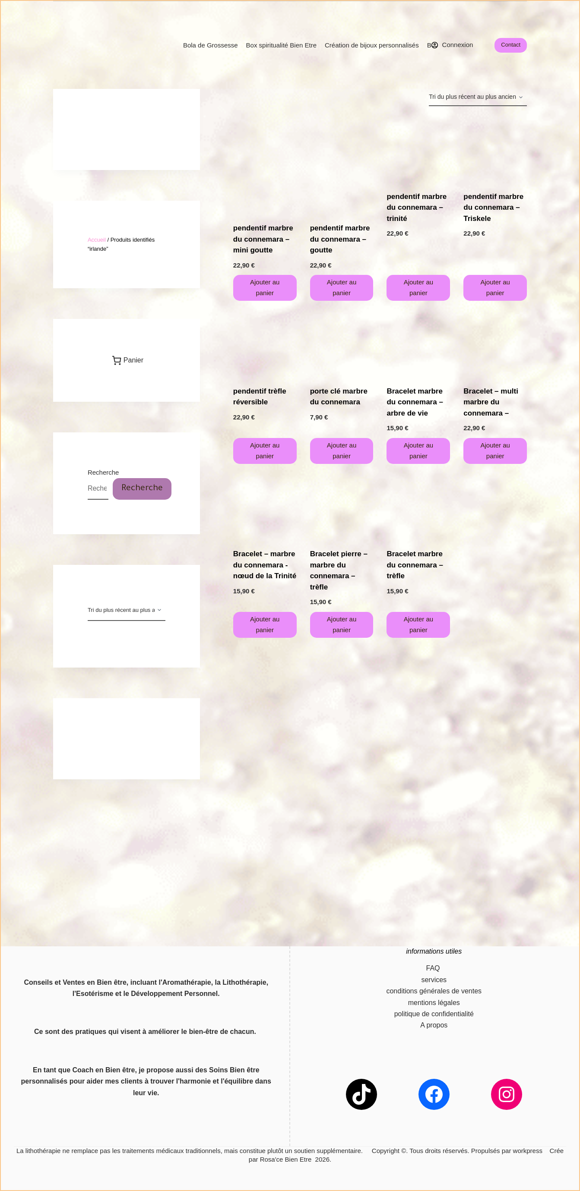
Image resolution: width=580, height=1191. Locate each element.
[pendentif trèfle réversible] (265, 343)
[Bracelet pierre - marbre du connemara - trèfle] (342, 506)
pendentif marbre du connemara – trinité (417, 207)
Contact (510, 44)
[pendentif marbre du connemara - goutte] (342, 164)
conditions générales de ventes (434, 991)
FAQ (434, 968)
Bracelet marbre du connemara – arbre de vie (415, 402)
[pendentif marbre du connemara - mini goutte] (265, 164)
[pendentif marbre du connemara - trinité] (418, 148)
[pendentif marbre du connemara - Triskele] (495, 148)
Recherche (103, 472)
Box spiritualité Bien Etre (281, 45)
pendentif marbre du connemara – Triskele (493, 207)
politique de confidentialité (434, 1014)
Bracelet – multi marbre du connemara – (490, 402)
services (434, 979)
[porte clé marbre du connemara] (342, 343)
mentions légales (434, 1002)
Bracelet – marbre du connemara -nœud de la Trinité (264, 565)
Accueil (97, 239)
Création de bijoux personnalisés (372, 45)
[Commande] (478, 97)
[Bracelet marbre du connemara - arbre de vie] (418, 343)
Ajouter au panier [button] (264, 287)
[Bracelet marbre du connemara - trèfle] (418, 506)
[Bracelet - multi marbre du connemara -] (495, 343)
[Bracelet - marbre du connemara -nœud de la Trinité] (265, 506)
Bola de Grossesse (210, 45)
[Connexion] (452, 45)
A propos (433, 1025)
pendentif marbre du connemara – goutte (340, 239)
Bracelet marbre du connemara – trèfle (415, 565)
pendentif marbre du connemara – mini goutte (263, 239)
